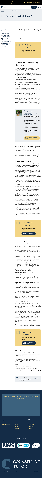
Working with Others (6, 41)
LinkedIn (16, 422)
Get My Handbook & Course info (33, 2)
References (4, 48)
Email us (36, 378)
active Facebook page (29, 262)
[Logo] (4, 7)
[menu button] (40, 7)
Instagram (17, 426)
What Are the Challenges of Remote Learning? (29, 29)
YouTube (16, 424)
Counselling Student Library (34, 98)
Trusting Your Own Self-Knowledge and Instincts (6, 45)
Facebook (17, 428)
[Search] (38, 7)
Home (2, 10)
